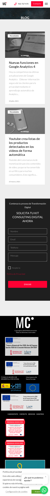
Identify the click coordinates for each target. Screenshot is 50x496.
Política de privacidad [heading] (12, 472)
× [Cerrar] (45, 476)
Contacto (37, 4)
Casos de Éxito (13, 414)
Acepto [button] (38, 492)
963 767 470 (23, 4)
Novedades (14, 36)
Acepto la (14, 267)
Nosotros (40, 414)
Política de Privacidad (16, 274)
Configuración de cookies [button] (16, 491)
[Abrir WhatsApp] (44, 490)
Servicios (31, 414)
